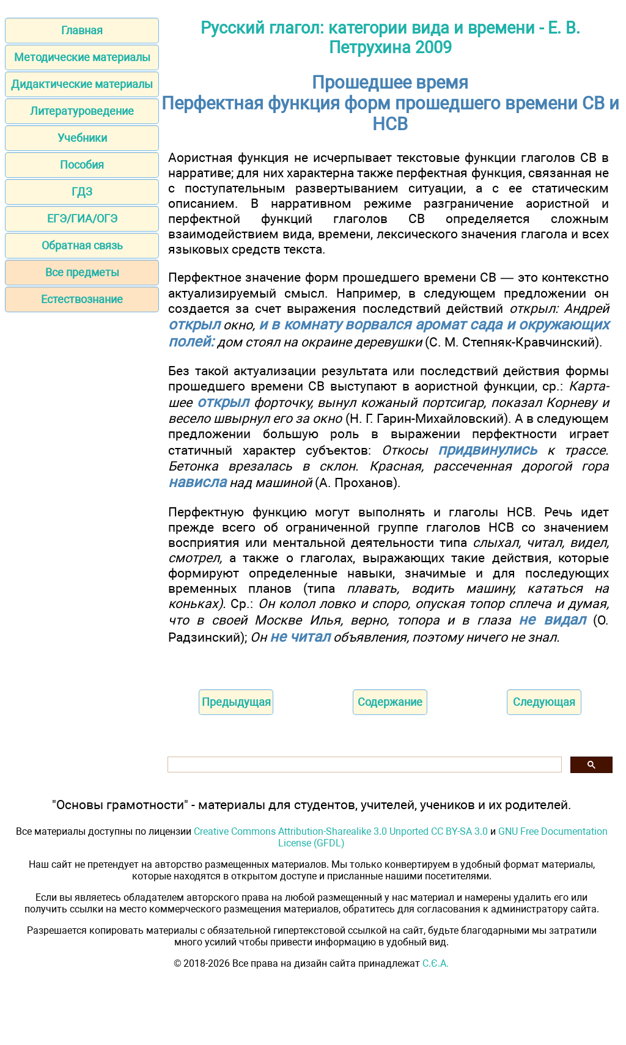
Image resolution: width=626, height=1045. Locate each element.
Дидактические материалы (82, 84)
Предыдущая (236, 701)
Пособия (82, 164)
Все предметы (82, 272)
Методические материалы (82, 57)
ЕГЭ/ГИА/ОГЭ (82, 218)
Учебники (82, 137)
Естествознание (82, 299)
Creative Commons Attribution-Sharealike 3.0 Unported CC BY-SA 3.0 (341, 831)
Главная (82, 30)
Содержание (390, 701)
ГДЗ (82, 191)
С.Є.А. (435, 963)
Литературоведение (82, 111)
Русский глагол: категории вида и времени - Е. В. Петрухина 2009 (390, 37)
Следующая (544, 701)
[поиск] (363, 764)
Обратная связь (82, 245)
